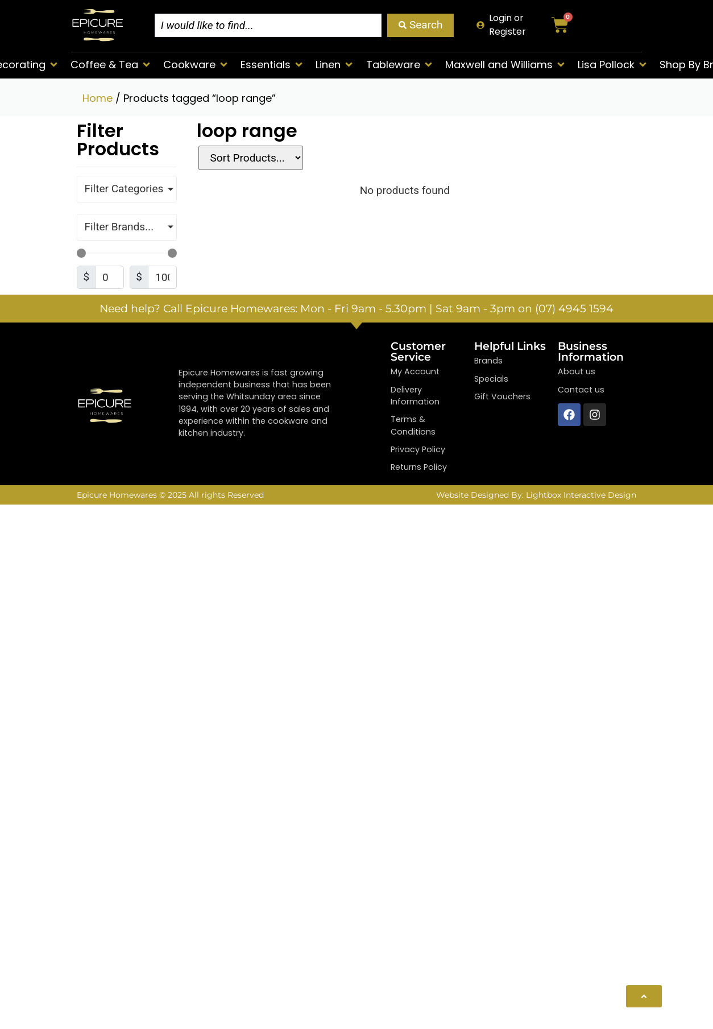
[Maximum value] (162, 277)
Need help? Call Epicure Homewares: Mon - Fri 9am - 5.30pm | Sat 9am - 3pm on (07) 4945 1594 (356, 308)
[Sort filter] (249, 158)
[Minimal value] (127, 253)
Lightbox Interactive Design (581, 495)
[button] (111, 64)
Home (97, 98)
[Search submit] (420, 25)
